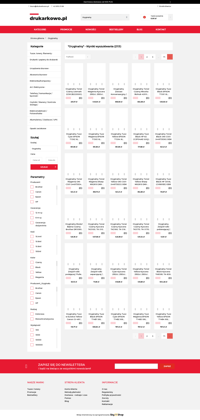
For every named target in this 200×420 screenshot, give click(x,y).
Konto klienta (71, 389)
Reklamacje (107, 404)
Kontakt (161, 29)
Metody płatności (73, 392)
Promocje (66, 29)
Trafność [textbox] (70, 57)
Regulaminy (107, 392)
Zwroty (105, 398)
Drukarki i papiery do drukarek (44, 61)
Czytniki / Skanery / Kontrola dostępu (43, 103)
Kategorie (40, 29)
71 (164, 57)
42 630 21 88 (58, 6)
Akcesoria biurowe (39, 75)
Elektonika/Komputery (40, 81)
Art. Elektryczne (37, 87)
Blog (139, 29)
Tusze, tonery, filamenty (41, 53)
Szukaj (44, 167)
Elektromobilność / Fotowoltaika (38, 112)
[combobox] (78, 57)
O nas (104, 389)
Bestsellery (116, 29)
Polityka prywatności (111, 395)
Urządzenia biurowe (39, 68)
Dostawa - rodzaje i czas (76, 395)
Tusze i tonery (33, 389)
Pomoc (68, 398)
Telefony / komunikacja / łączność (41, 94)
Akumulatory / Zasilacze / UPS (43, 121)
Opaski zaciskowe (38, 128)
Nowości (91, 29)
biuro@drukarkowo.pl (39, 6)
